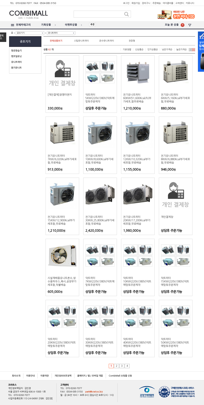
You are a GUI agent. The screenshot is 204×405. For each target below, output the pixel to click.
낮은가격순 (167, 49)
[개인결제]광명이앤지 (60, 94)
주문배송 (156, 3)
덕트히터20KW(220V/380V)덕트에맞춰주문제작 (62, 342)
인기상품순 (152, 49)
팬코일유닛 (16, 56)
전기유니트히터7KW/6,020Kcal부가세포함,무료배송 (62, 159)
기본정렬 (127, 49)
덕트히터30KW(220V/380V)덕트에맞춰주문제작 (99, 342)
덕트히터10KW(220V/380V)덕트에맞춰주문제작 (137, 281)
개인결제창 (167, 217)
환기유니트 (16, 68)
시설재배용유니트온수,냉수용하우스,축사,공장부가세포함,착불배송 (62, 281)
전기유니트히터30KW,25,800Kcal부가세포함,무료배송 (99, 220)
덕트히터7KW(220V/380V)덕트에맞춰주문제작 (99, 281)
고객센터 (179, 3)
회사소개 (16, 376)
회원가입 (136, 3)
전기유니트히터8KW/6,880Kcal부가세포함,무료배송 (175, 159)
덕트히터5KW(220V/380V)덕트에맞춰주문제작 (99, 98)
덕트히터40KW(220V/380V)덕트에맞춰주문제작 (137, 342)
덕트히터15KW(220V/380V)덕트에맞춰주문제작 (175, 281)
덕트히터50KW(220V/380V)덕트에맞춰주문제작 (175, 342)
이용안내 (30, 376)
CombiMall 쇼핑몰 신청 (120, 376)
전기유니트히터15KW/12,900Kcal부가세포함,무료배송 (61, 220)
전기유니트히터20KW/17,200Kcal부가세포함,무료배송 (136, 220)
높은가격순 (181, 49)
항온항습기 (16, 51)
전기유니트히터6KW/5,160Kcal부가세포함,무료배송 (175, 98)
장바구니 (146, 3)
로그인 (126, 3)
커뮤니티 (190, 3)
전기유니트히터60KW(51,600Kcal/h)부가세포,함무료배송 (137, 98)
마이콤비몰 (168, 3)
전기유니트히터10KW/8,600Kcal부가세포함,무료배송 (99, 159)
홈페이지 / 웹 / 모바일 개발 (90, 376)
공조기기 (20, 33)
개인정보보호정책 (63, 376)
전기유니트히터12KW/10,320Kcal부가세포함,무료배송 (136, 159)
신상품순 (139, 49)
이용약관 (44, 376)
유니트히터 (52, 33)
